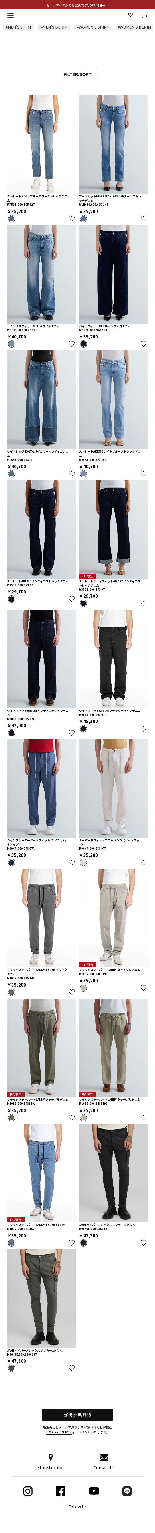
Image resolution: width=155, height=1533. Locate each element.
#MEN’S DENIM (54, 27)
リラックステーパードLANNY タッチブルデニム (109, 970)
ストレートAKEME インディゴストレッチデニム (38, 581)
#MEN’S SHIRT (19, 27)
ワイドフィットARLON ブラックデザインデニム (110, 710)
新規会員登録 (77, 1415)
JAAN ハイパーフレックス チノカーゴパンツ (107, 1225)
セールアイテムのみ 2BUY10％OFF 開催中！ (77, 5)
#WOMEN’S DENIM (136, 27)
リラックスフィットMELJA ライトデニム (33, 326)
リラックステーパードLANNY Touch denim (36, 1225)
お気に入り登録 (72, 218)
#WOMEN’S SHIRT (94, 27)
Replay (78, 15)
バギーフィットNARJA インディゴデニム (105, 326)
